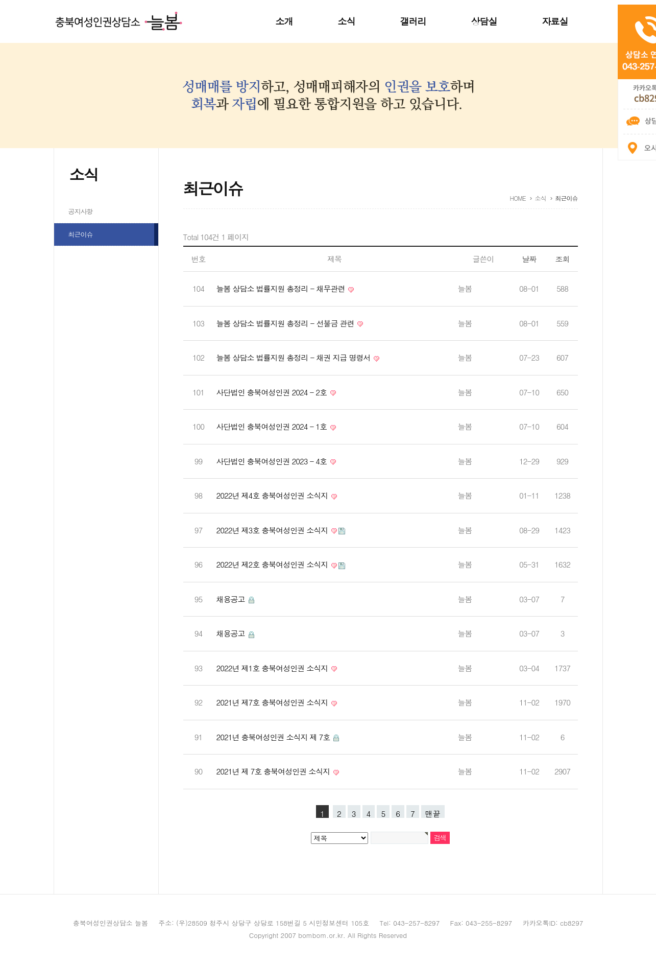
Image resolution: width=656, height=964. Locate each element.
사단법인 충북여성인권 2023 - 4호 (272, 461)
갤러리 (413, 21)
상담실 (484, 21)
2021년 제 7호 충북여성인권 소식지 (274, 771)
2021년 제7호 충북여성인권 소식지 (273, 702)
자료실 (555, 21)
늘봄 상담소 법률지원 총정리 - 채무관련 (281, 288)
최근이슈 (80, 234)
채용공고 (231, 599)
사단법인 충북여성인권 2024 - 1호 (272, 426)
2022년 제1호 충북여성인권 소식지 (273, 668)
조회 (562, 258)
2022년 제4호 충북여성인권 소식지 (273, 495)
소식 (346, 21)
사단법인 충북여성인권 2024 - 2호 (272, 392)
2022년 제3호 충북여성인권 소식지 (273, 530)
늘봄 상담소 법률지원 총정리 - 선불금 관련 (286, 323)
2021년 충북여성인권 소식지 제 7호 (274, 737)
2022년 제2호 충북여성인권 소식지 (273, 564)
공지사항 (80, 211)
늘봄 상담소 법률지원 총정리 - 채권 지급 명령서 (294, 357)
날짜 (529, 258)
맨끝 (433, 813)
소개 (284, 21)
